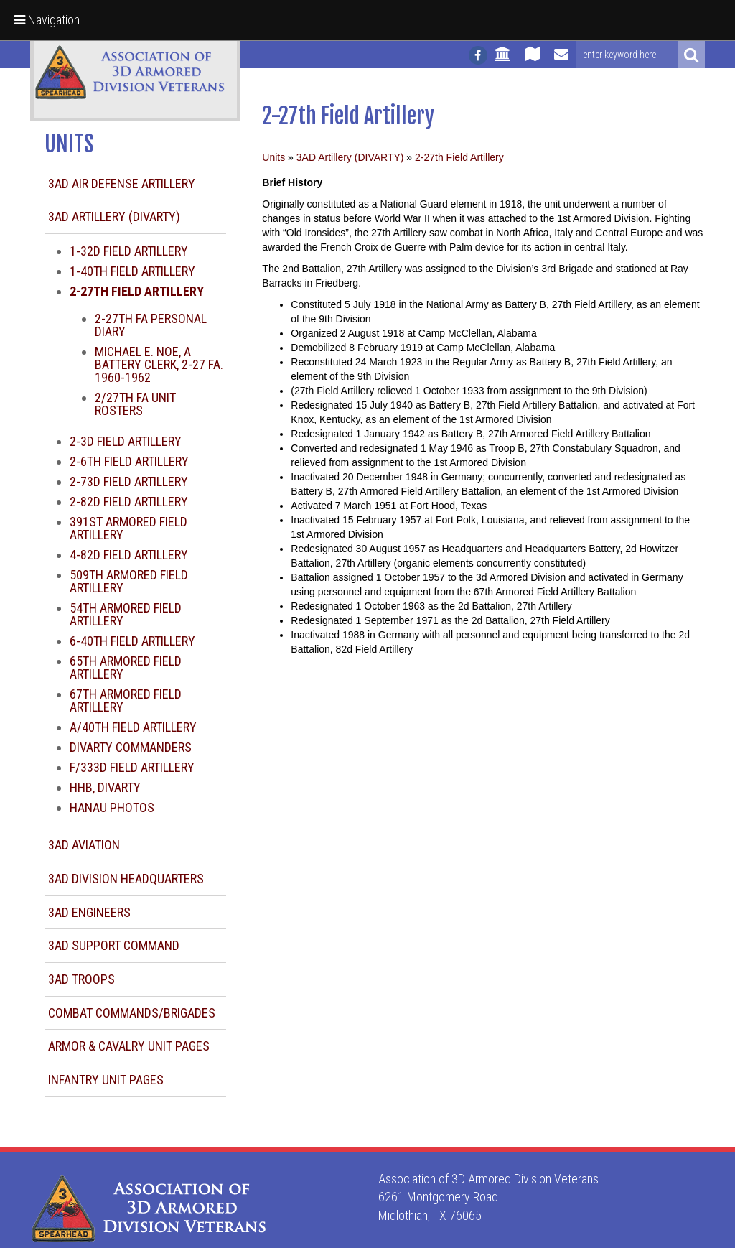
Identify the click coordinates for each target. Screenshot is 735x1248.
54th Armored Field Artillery (126, 614)
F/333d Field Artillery (132, 767)
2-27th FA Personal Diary (151, 325)
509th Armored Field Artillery (129, 581)
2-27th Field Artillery (459, 157)
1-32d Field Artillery (129, 251)
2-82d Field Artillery (129, 501)
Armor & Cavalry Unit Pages (129, 1045)
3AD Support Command (113, 945)
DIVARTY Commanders (131, 747)
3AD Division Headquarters (126, 878)
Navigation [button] (47, 19)
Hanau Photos (112, 807)
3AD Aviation (84, 844)
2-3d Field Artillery (126, 441)
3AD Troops (81, 979)
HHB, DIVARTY (105, 787)
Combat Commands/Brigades (131, 1012)
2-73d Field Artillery (129, 481)
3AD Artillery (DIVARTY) (114, 216)
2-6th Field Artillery (129, 461)
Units (273, 157)
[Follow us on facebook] (478, 55)
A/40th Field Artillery (133, 727)
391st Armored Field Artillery (128, 528)
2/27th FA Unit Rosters (135, 404)
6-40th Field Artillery (132, 640)
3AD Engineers (89, 912)
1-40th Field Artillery (132, 271)
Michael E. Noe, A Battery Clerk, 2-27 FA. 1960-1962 (159, 364)
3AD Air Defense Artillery (121, 183)
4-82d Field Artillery (129, 554)
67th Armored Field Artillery (126, 700)
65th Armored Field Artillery (126, 667)
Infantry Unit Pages (106, 1079)
